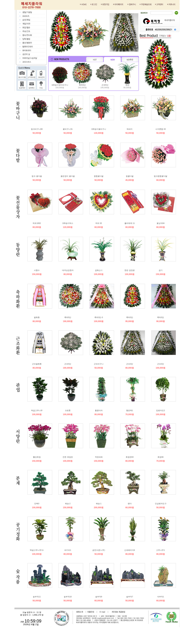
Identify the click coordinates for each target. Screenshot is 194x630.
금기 (161, 270)
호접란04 (130, 457)
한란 (127, 85)
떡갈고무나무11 (36, 550)
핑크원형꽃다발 (160, 176)
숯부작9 (98, 597)
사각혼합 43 (160, 129)
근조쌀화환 (37, 364)
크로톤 (68, 410)
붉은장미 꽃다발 (68, 176)
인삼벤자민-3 (160, 504)
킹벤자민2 (160, 410)
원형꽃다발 (98, 176)
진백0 (36, 504)
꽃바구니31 (67, 129)
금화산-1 (98, 270)
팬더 (130, 504)
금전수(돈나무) (98, 550)
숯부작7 (129, 597)
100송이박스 (67, 223)
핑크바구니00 (37, 129)
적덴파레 (99, 457)
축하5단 (82, 85)
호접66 (160, 457)
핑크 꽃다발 (37, 176)
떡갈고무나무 (37, 410)
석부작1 (160, 597)
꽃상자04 (160, 223)
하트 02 (98, 223)
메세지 (129, 129)
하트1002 (37, 223)
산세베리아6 (129, 550)
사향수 (37, 270)
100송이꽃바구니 (98, 129)
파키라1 (67, 550)
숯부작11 (37, 597)
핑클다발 (130, 176)
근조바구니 (98, 364)
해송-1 (99, 504)
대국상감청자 (68, 270)
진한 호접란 (68, 457)
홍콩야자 (99, 410)
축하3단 (129, 317)
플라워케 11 (129, 223)
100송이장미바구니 (59, 85)
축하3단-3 (98, 317)
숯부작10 (68, 597)
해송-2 (68, 504)
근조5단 (105, 85)
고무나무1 (160, 550)
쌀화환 (37, 317)
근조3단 (129, 364)
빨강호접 (37, 457)
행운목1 (129, 410)
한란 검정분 (129, 270)
